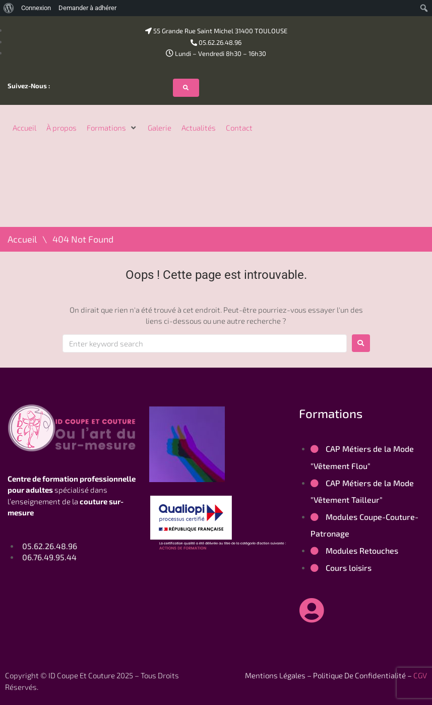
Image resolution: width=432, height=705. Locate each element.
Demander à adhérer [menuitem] (87, 8)
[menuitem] (9, 8)
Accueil (22, 239)
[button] (112, 128)
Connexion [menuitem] (36, 8)
